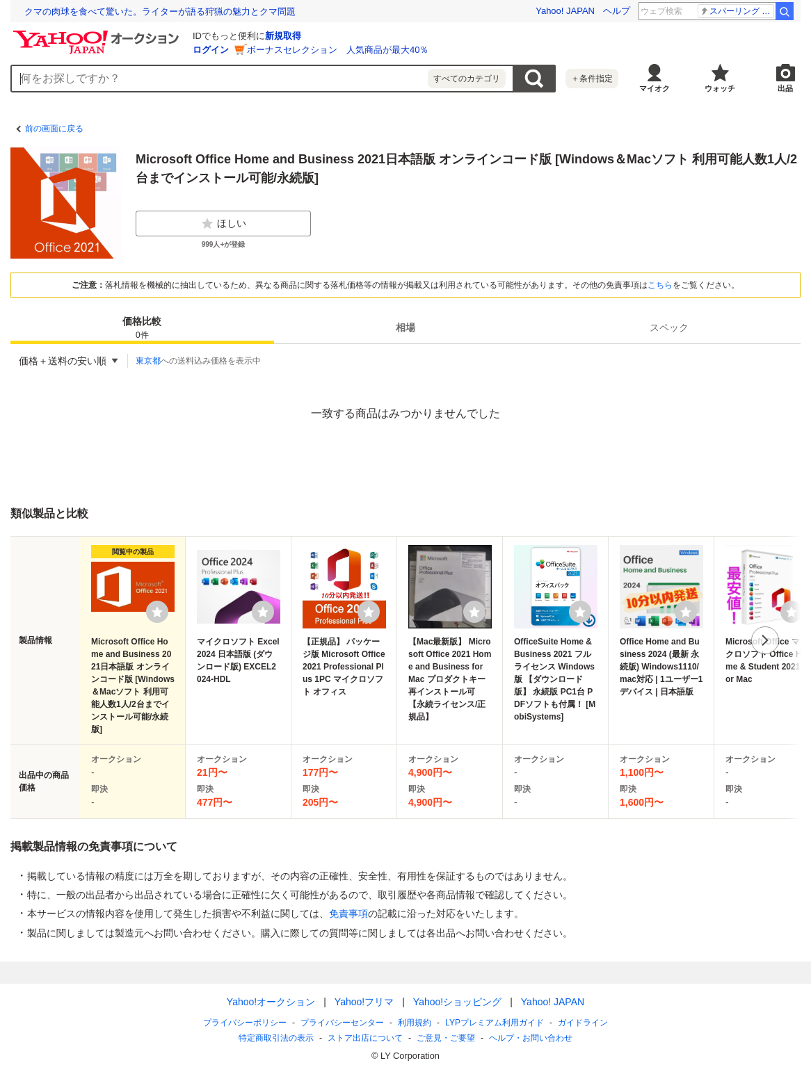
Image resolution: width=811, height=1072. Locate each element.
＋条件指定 (592, 78)
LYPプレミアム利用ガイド (494, 1023)
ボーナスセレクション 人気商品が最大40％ (337, 49)
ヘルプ (616, 11)
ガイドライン (583, 1023)
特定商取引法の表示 (276, 1038)
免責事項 (348, 913)
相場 (405, 327)
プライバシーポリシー (245, 1023)
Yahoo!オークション (271, 1001)
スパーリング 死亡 (737, 11)
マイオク (654, 88)
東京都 (148, 361)
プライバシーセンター (342, 1023)
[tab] (142, 327)
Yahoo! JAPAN (565, 11)
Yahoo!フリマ (364, 1001)
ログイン (211, 49)
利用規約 (414, 1023)
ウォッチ (720, 88)
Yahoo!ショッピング (457, 1001)
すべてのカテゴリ (466, 78)
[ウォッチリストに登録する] (157, 612)
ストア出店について (365, 1038)
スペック (669, 327)
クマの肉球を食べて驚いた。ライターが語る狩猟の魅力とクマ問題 (160, 11)
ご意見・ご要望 (446, 1038)
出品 (785, 88)
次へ (765, 640)
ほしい (223, 224)
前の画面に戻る (54, 128)
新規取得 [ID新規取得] (283, 36)
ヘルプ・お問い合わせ (530, 1038)
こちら (660, 285)
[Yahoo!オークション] (98, 34)
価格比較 (141, 328)
